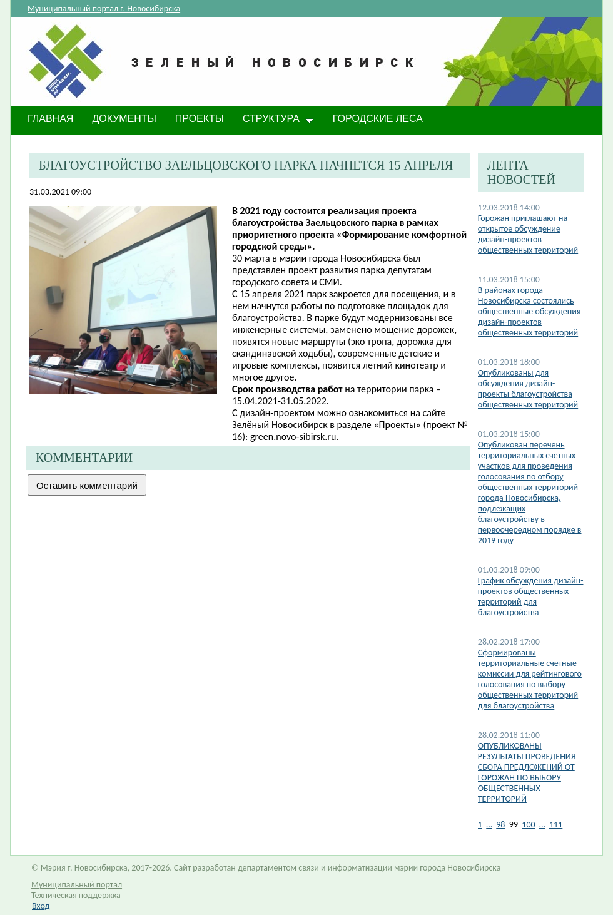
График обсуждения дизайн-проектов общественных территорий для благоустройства (531, 596)
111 (555, 824)
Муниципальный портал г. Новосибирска (104, 8)
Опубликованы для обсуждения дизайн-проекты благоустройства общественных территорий (528, 388)
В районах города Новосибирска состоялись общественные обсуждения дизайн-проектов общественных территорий (529, 311)
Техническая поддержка (76, 895)
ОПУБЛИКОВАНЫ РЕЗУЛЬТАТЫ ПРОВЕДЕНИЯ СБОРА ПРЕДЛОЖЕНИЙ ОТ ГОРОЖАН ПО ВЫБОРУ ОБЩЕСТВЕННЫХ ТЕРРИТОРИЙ (527, 772)
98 (500, 824)
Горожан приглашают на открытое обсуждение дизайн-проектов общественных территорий (528, 234)
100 (528, 824)
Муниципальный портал (76, 884)
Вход (40, 906)
